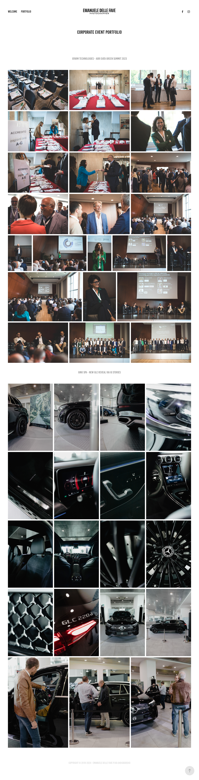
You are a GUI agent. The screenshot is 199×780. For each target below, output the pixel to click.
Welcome (12, 11)
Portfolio (26, 11)
